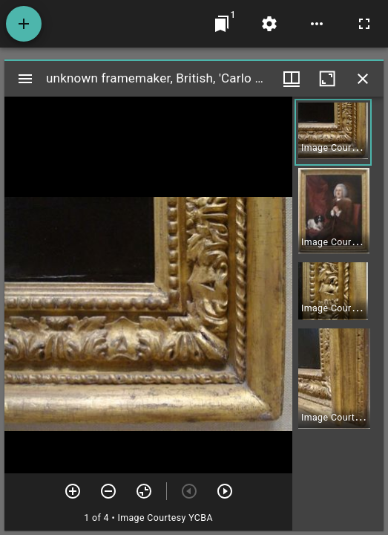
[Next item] (225, 491)
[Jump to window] (222, 24)
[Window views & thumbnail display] (291, 79)
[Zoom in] (73, 491)
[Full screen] (364, 24)
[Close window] (363, 79)
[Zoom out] (108, 491)
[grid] (338, 314)
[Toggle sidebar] (25, 79)
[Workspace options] (317, 24)
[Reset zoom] (144, 491)
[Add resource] (24, 24)
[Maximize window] (327, 79)
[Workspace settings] (269, 24)
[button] (333, 132)
